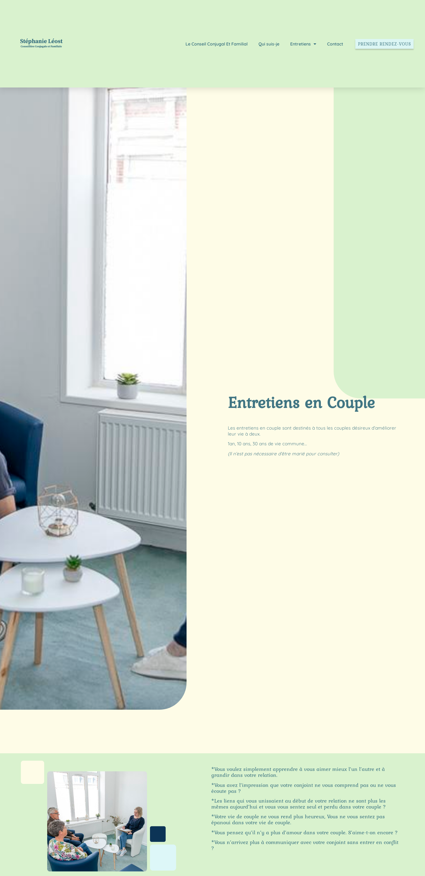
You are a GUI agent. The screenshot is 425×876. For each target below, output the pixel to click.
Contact (335, 44)
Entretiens (303, 44)
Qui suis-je (268, 44)
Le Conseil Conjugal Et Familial (217, 44)
